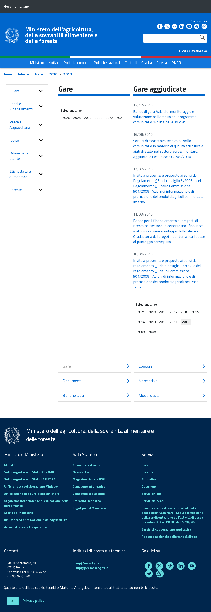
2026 (66, 117)
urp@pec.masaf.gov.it (92, 568)
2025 (77, 117)
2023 (98, 117)
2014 (141, 321)
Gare (39, 74)
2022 (109, 117)
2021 (120, 117)
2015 (195, 311)
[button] (40, 91)
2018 (162, 311)
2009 (141, 331)
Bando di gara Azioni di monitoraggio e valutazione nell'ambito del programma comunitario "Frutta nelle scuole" (164, 117)
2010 (53, 74)
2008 (152, 331)
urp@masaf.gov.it (89, 563)
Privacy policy (33, 600)
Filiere (23, 74)
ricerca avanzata (193, 50)
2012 (162, 321)
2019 (152, 311)
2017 (173, 311)
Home (7, 74)
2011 (173, 321)
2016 (184, 311)
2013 (152, 321)
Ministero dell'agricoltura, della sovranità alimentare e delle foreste (61, 35)
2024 (87, 117)
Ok (13, 601)
